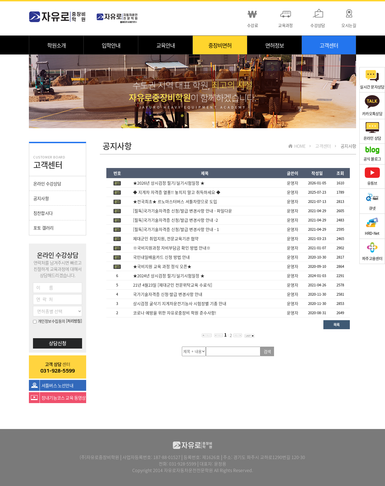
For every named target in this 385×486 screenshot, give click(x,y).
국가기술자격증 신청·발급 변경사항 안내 (167, 294)
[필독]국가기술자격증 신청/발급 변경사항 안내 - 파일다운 (182, 211)
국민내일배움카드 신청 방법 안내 (161, 257)
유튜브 (372, 176)
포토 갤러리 (43, 227)
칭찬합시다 (43, 213)
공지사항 (41, 198)
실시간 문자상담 (372, 79)
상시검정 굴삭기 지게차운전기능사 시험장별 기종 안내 (179, 304)
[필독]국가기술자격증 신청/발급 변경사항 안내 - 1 (176, 229)
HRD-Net (372, 226)
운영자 (292, 183)
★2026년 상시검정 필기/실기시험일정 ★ (168, 183)
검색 (267, 352)
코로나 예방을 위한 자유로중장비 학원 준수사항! (174, 313)
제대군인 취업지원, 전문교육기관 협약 (165, 239)
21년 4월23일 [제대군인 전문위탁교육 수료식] (172, 285)
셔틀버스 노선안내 (57, 385)
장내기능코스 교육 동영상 (63, 397)
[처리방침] (74, 320)
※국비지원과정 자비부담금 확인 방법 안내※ (171, 248)
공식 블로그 (372, 153)
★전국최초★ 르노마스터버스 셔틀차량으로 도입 (175, 202)
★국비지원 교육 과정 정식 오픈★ (162, 266)
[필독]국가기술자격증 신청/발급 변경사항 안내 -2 (175, 220)
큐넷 (372, 201)
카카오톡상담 (372, 105)
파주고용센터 (372, 251)
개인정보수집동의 (49, 321)
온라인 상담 (372, 131)
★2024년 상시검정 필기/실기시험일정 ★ (168, 276)
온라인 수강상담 (47, 183)
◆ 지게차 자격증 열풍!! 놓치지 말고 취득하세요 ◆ (176, 192)
